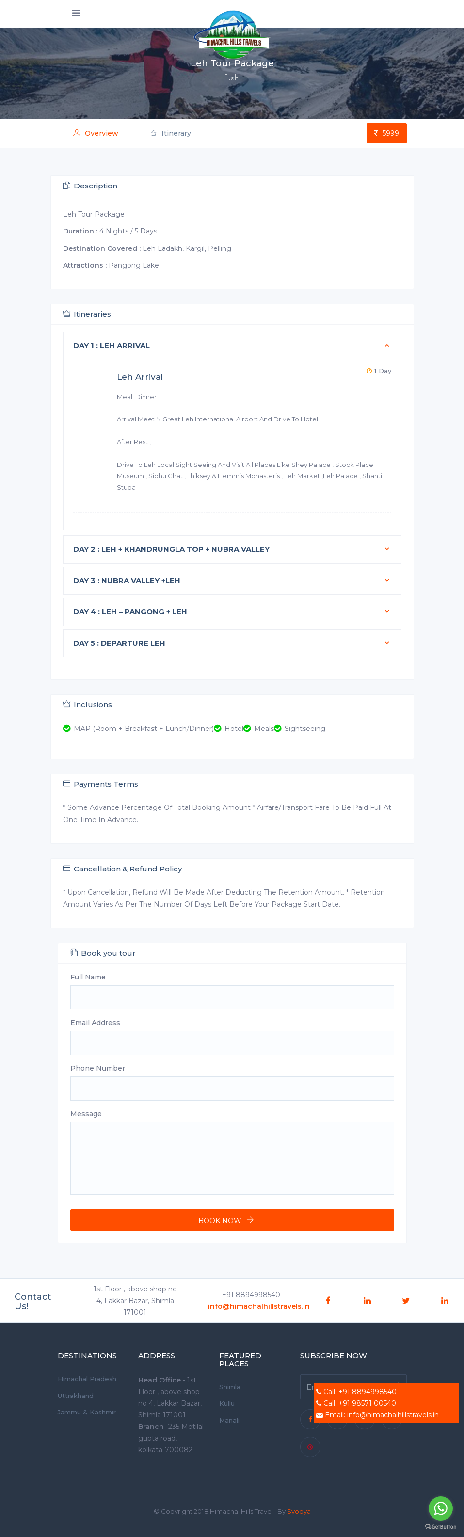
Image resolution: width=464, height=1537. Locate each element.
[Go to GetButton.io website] (440, 1527)
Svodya (299, 1511)
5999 (386, 133)
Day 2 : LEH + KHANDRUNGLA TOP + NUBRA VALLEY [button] (171, 549)
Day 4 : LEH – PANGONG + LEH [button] (130, 611)
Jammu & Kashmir (87, 1412)
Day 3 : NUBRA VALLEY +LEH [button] (126, 580)
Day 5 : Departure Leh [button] (119, 643)
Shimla (229, 1387)
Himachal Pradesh (87, 1378)
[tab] (232, 346)
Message (86, 1113)
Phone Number (97, 1068)
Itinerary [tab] (170, 133)
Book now (219, 1220)
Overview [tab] (95, 133)
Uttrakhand (76, 1395)
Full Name (88, 977)
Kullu (227, 1403)
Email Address (95, 1022)
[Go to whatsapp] (441, 1508)
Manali (229, 1420)
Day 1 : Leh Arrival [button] (111, 345)
